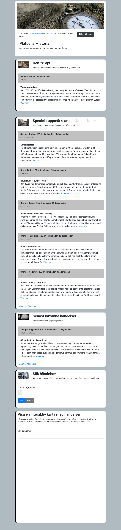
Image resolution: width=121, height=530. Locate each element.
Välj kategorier (24, 431)
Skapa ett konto (36, 33)
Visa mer (24, 103)
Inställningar (86, 34)
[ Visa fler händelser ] (27, 306)
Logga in (49, 33)
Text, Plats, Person (26, 387)
